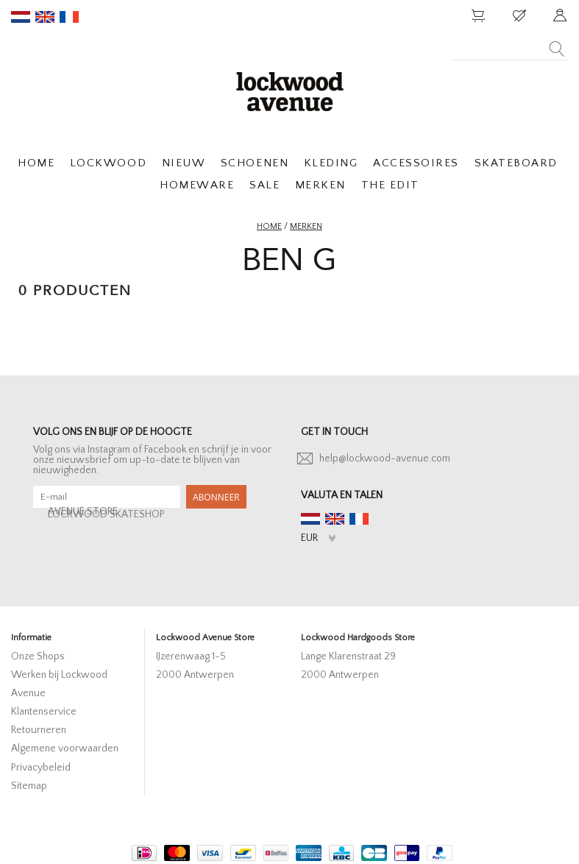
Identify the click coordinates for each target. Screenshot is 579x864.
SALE (264, 185)
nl (20, 17)
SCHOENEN (254, 163)
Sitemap (29, 786)
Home (269, 226)
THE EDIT (390, 185)
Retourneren (38, 730)
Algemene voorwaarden (64, 748)
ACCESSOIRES (416, 163)
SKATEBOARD (516, 163)
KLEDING (331, 163)
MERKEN (320, 185)
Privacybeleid (41, 767)
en (44, 17)
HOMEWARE (197, 185)
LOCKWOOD (108, 163)
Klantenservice (44, 712)
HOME (36, 163)
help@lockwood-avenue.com (384, 458)
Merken (306, 226)
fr (69, 17)
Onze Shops (38, 656)
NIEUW (184, 163)
